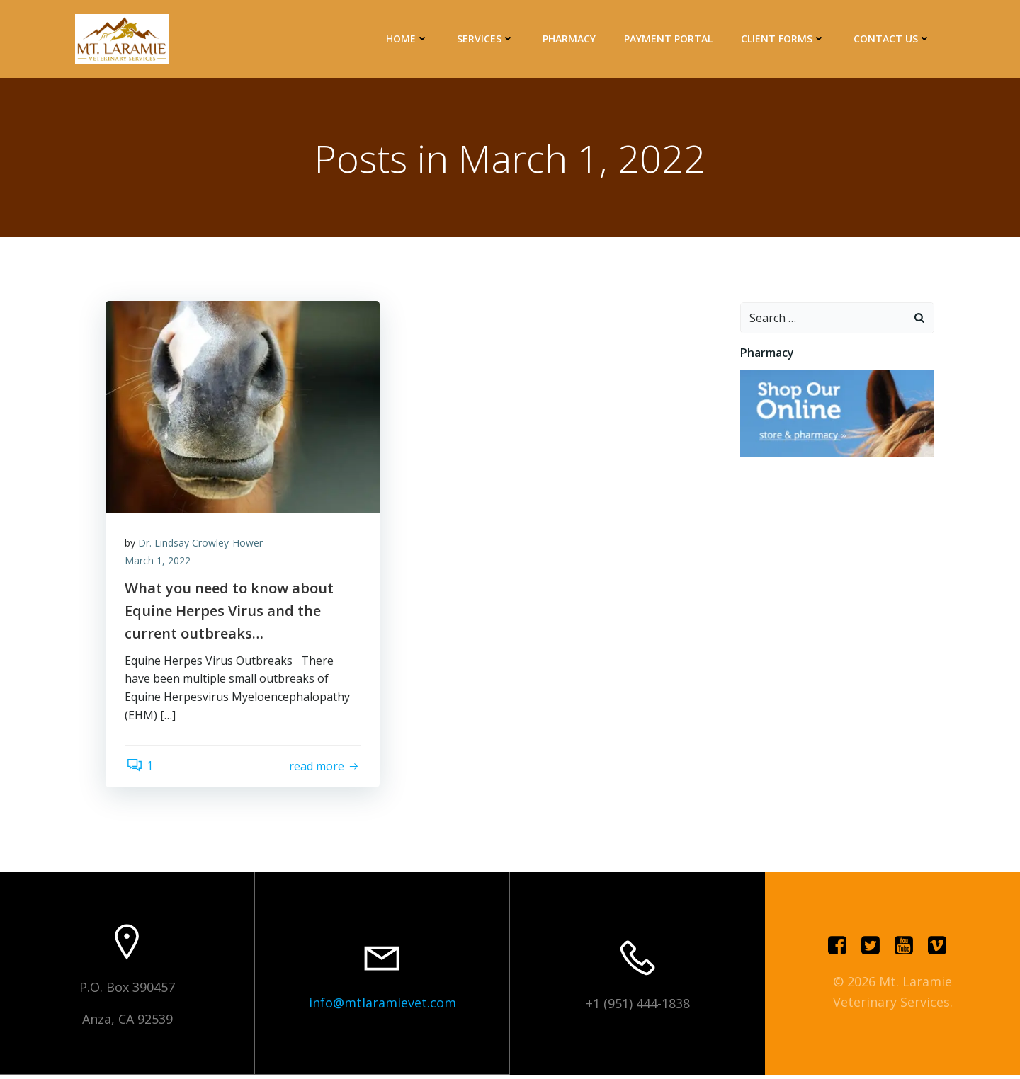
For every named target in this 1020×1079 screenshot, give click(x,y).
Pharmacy (570, 38)
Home (408, 38)
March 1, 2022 (160, 564)
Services (487, 38)
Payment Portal (669, 38)
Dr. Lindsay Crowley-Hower (202, 545)
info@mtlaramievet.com (382, 1007)
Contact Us (893, 38)
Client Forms (784, 38)
